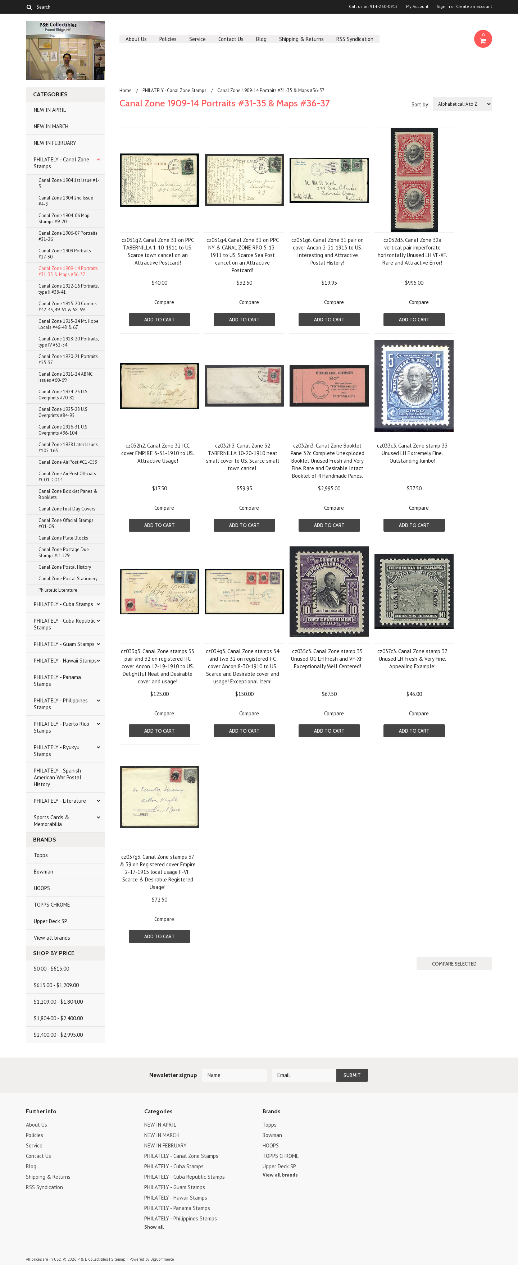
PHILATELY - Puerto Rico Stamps (61, 727)
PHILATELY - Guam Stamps (64, 644)
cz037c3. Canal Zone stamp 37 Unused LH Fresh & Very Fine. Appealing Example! (412, 659)
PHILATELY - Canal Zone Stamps (61, 163)
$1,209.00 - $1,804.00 (58, 1001)
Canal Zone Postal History (64, 567)
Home (125, 90)
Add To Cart (159, 319)
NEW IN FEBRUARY (55, 142)
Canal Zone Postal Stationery (67, 579)
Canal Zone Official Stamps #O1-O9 (66, 523)
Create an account (474, 6)
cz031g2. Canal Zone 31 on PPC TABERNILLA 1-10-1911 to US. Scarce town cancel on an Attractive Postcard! (158, 251)
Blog (261, 39)
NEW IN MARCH (51, 126)
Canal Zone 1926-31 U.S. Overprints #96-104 (63, 430)
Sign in (443, 6)
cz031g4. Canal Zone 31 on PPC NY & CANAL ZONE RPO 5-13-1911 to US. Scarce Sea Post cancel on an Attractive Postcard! (242, 255)
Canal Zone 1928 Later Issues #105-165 (68, 447)
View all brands (52, 937)
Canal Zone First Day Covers (66, 509)
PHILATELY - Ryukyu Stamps (56, 750)
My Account (417, 6)
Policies (168, 39)
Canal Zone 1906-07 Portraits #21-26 (67, 236)
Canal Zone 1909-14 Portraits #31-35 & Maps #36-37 (68, 271)
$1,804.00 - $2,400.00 (58, 1018)
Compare (164, 302)
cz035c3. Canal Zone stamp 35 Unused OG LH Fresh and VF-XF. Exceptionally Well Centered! (327, 659)
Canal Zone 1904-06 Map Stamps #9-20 (64, 218)
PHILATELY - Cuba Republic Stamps (65, 624)
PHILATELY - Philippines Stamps (61, 704)
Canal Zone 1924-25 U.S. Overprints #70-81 (63, 395)
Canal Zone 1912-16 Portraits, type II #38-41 (68, 289)
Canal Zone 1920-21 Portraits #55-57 (68, 359)
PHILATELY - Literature (60, 800)
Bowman (43, 871)
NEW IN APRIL (50, 109)
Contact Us (231, 39)
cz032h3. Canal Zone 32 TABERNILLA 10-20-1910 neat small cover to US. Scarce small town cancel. (242, 457)
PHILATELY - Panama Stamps (57, 680)
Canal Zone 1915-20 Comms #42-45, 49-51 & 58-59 (67, 307)
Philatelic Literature (57, 590)
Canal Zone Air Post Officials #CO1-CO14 (67, 477)
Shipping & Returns (301, 39)
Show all (154, 1227)
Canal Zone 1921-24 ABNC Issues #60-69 (65, 377)
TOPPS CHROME (52, 904)
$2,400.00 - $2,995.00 (58, 1034)
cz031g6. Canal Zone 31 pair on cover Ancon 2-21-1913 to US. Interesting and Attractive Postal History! (327, 251)
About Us (136, 39)
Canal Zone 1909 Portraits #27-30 (64, 254)
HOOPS (42, 888)
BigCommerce (162, 1259)
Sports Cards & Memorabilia (51, 821)
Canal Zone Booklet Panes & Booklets (67, 494)
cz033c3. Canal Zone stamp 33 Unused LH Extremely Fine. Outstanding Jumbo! (412, 453)
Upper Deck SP (50, 921)
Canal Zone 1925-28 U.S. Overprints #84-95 (63, 412)
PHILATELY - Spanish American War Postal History (57, 777)
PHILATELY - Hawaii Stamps (65, 660)
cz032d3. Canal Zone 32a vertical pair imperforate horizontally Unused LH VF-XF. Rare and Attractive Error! (412, 251)
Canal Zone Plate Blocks (63, 538)
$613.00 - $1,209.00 (56, 985)
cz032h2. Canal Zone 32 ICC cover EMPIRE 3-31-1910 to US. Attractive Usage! (157, 453)
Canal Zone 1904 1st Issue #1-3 (69, 183)
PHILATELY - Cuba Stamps (63, 604)
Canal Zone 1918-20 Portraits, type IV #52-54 (68, 342)
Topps (41, 855)
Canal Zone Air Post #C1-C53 (67, 462)
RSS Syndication (354, 39)
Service (197, 39)
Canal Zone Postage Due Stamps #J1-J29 (63, 552)
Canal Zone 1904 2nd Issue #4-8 (65, 201)
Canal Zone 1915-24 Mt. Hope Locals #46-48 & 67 (68, 324)
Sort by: (421, 104)
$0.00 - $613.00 (51, 968)
